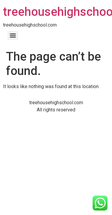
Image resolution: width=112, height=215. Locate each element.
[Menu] (12, 35)
